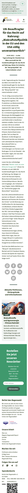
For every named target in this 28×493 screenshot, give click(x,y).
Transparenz (5, 442)
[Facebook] (3, 466)
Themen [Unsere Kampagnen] (9, 456)
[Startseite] (7, 19)
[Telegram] (12, 466)
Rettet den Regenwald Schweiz (11, 444)
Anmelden (13, 389)
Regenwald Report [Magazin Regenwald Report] (10, 435)
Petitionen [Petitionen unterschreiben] (10, 452)
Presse (4, 439)
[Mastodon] (7, 466)
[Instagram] (16, 466)
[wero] (4, 484)
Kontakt (4, 437)
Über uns (4, 433)
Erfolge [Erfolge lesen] (6, 454)
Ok (22, 4)
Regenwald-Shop (7, 459)
